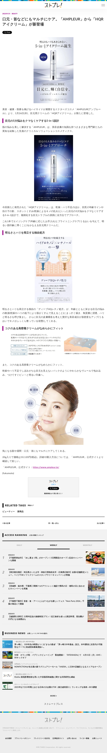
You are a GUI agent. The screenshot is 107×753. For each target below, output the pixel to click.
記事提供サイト (58, 738)
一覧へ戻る (53, 523)
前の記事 (6, 523)
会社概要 (8, 738)
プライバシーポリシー (23, 738)
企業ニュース (97, 738)
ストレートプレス (53, 703)
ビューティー (8, 511)
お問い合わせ (72, 738)
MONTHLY (87, 545)
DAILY (19, 545)
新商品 (20, 511)
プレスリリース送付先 (42, 738)
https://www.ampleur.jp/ (46, 467)
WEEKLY (53, 545)
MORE (53, 696)
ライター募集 (84, 738)
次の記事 (101, 523)
